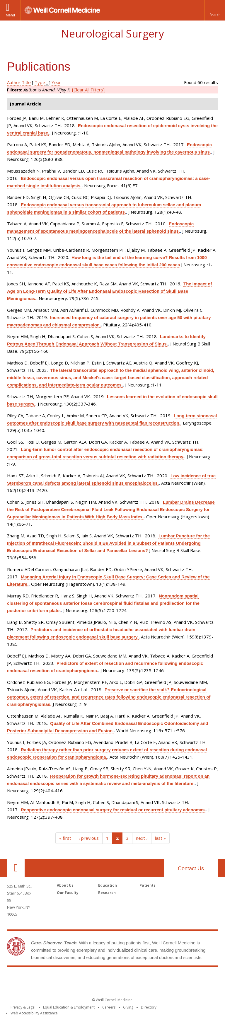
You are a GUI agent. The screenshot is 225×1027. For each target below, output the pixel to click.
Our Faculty (68, 892)
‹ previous (89, 838)
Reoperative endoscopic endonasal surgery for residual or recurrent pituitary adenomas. (113, 809)
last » (160, 838)
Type (40, 82)
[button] (214, 10)
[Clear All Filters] (88, 90)
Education (107, 885)
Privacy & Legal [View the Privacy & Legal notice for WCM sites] (23, 1007)
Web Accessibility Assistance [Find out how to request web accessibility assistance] (34, 1013)
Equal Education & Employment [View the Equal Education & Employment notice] (69, 1007)
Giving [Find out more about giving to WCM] (128, 1007)
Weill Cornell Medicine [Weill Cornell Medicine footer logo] (112, 978)
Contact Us (191, 868)
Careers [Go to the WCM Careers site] (108, 1007)
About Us (65, 885)
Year (56, 82)
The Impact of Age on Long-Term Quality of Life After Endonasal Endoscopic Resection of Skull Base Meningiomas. (109, 291)
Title (26, 82)
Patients (147, 885)
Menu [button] (10, 15)
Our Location (16, 868)
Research (107, 892)
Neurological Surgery (112, 33)
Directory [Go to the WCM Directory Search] (148, 1007)
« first (65, 838)
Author (14, 82)
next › (142, 838)
